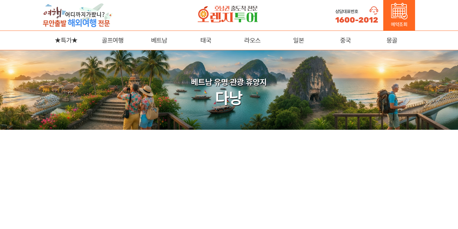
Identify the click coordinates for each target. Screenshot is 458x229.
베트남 (159, 40)
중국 (345, 40)
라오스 (252, 40)
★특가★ (66, 40)
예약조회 (399, 15)
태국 (205, 40)
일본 (298, 40)
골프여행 (112, 40)
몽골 (391, 40)
